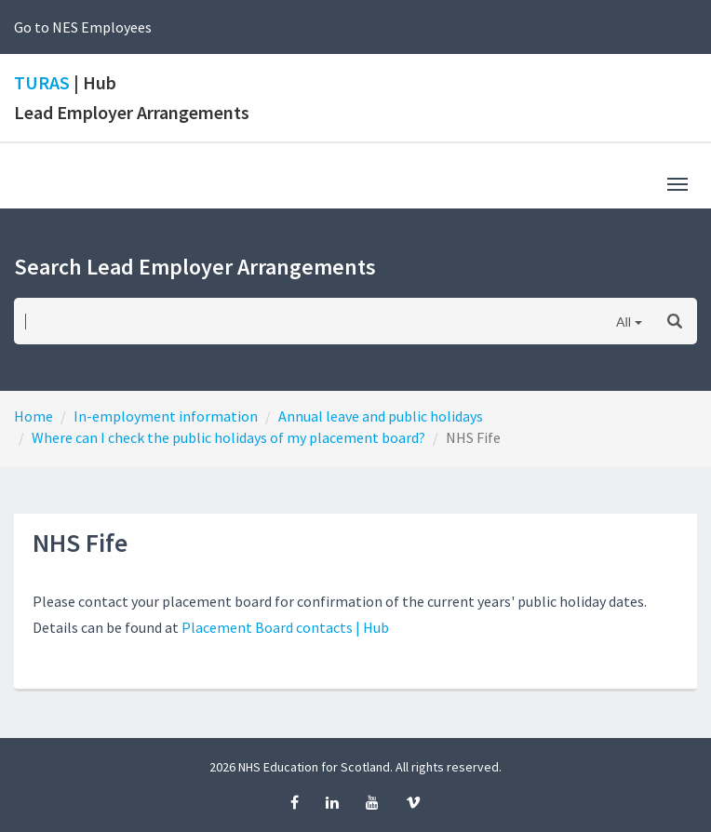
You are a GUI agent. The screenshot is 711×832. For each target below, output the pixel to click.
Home (33, 416)
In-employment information (166, 416)
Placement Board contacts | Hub (285, 627)
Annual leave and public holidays (380, 416)
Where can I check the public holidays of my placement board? (228, 437)
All (623, 321)
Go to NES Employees (83, 27)
